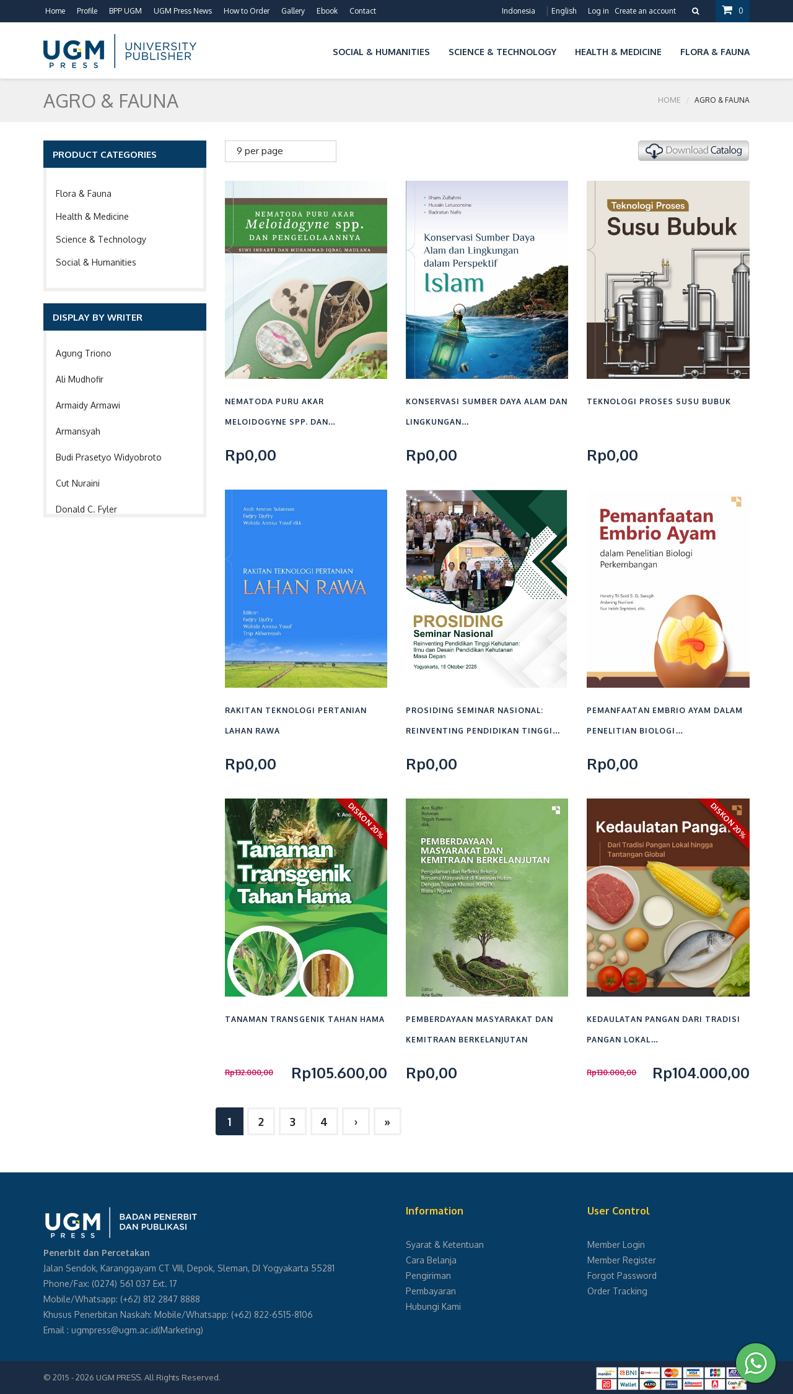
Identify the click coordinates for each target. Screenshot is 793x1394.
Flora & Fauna (84, 193)
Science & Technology (101, 239)
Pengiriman (428, 1275)
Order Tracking (617, 1291)
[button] (314, 49)
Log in (598, 10)
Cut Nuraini (78, 483)
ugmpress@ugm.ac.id (114, 1330)
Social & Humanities (96, 262)
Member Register (621, 1260)
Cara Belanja (431, 1260)
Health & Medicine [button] (618, 51)
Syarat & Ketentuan (445, 1244)
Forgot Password (622, 1275)
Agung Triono (84, 353)
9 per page (260, 151)
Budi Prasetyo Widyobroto (109, 457)
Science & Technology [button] (502, 51)
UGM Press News (183, 10)
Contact (362, 10)
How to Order (246, 10)
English (563, 10)
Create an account (645, 10)
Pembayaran (431, 1291)
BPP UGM (125, 10)
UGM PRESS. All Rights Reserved (157, 1377)
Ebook (327, 10)
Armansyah (78, 431)
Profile (87, 10)
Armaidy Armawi (88, 405)
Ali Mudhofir (79, 379)
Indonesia (518, 10)
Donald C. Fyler (86, 509)
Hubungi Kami (433, 1306)
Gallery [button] (293, 10)
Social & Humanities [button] (381, 51)
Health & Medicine (92, 216)
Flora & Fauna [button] (715, 51)
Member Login (616, 1244)
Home (55, 10)
